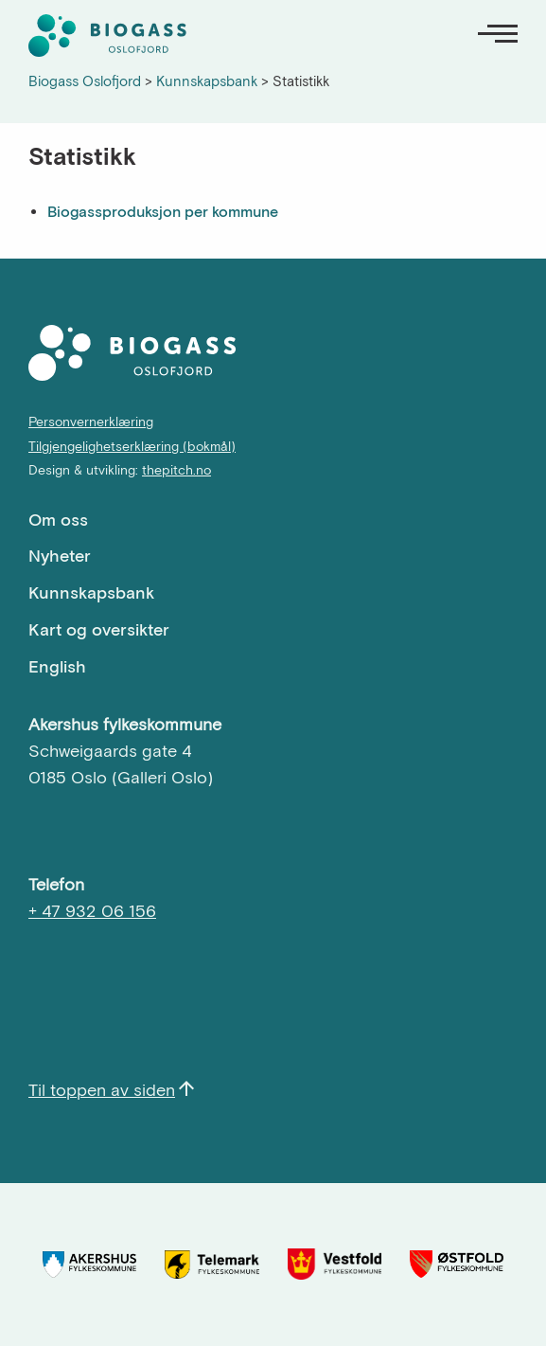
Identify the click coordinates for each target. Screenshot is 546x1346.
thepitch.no (176, 469)
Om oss (58, 519)
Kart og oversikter (98, 629)
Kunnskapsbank (91, 592)
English (57, 666)
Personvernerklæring (90, 421)
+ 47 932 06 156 (92, 911)
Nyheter (59, 555)
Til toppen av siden (101, 1090)
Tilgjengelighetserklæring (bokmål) (132, 446)
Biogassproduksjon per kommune (162, 211)
